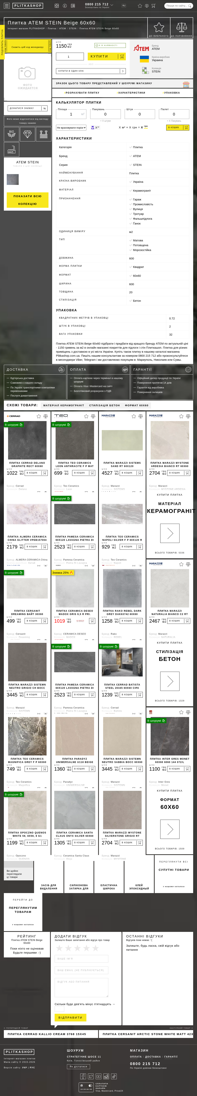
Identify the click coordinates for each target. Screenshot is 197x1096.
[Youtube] (98, 1076)
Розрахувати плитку (82, 92)
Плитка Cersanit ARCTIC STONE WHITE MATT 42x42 (148, 1034)
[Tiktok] (114, 1076)
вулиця (138, 209)
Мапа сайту (11, 1062)
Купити (107, 56)
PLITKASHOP (19, 1052)
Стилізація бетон (104, 405)
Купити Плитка (170, 504)
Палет (165, 109)
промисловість (143, 204)
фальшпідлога (142, 218)
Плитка (138, 147)
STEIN (137, 164)
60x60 (137, 275)
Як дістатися (78, 1066)
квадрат (138, 266)
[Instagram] (106, 1076)
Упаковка (172, 92)
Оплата (99, 369)
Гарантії (162, 369)
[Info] (65, 6)
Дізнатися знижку (28, 108)
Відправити (70, 1017)
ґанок (137, 223)
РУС (32, 1067)
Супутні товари (15, 858)
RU (124, 6)
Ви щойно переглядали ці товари (14, 874)
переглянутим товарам (23, 909)
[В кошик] (36, 473)
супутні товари (174, 869)
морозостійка (142, 250)
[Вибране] (140, 6)
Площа (62, 109)
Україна (138, 181)
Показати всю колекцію (27, 199)
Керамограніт (142, 190)
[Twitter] (91, 1076)
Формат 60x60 (137, 405)
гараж (137, 199)
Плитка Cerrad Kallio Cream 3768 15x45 (47, 1034)
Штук (130, 109)
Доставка (35, 369)
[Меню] (7, 6)
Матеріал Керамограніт (63, 405)
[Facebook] (83, 1076)
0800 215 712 (97, 4)
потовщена (140, 245)
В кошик (178, 127)
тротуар (138, 213)
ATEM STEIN (27, 162)
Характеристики (131, 92)
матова (138, 240)
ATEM (137, 156)
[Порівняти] (147, 6)
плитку (136, 351)
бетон (137, 300)
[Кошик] (153, 6)
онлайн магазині (98, 347)
